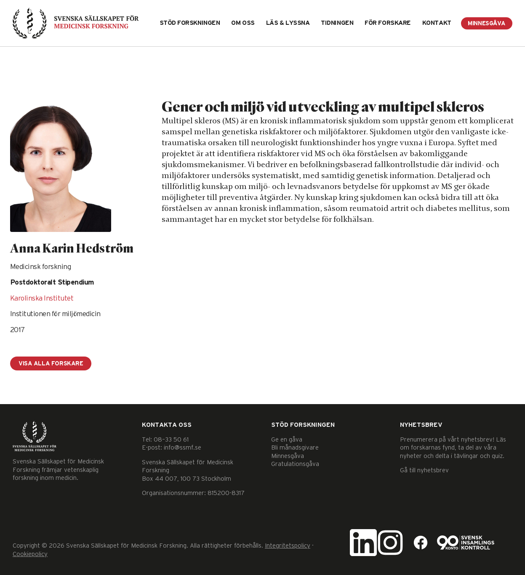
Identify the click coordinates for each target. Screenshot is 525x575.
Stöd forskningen (190, 23)
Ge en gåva (286, 440)
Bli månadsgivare (295, 448)
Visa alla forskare (51, 364)
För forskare (388, 23)
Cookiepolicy (30, 554)
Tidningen (337, 23)
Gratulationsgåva (295, 464)
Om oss (242, 23)
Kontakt (436, 23)
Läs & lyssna (288, 23)
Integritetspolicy (287, 546)
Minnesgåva (487, 24)
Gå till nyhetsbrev (424, 470)
